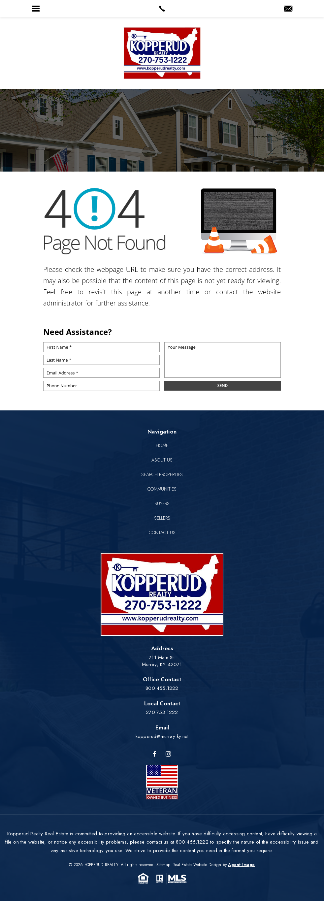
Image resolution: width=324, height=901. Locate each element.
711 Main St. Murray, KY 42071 (162, 661)
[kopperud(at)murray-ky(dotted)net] (288, 9)
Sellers (162, 518)
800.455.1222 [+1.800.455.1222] (162, 688)
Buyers (162, 503)
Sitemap (163, 865)
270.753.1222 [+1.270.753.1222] (162, 712)
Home (162, 445)
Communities (162, 489)
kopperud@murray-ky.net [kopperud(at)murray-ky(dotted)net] (162, 736)
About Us (162, 460)
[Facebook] (154, 754)
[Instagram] (168, 754)
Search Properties (162, 474)
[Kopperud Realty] (162, 53)
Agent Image (241, 865)
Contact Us (162, 532)
